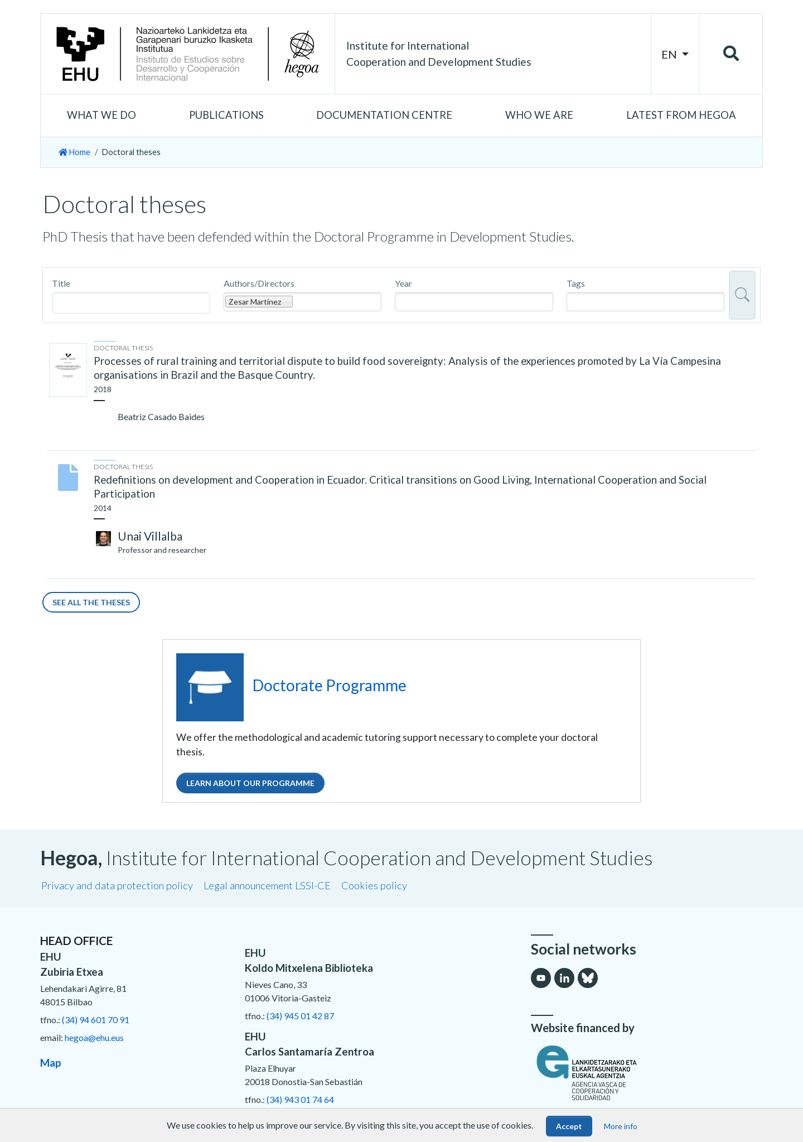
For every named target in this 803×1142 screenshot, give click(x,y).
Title (61, 283)
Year (403, 283)
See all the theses (91, 602)
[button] (102, 115)
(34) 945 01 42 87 (300, 1015)
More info (620, 1126)
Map (50, 1062)
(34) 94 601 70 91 (95, 1019)
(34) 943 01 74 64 (300, 1099)
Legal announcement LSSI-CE (267, 885)
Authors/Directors (259, 283)
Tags (576, 283)
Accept (569, 1126)
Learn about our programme (250, 783)
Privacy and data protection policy (117, 885)
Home (74, 152)
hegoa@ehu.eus (94, 1037)
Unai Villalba (150, 536)
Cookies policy (374, 885)
